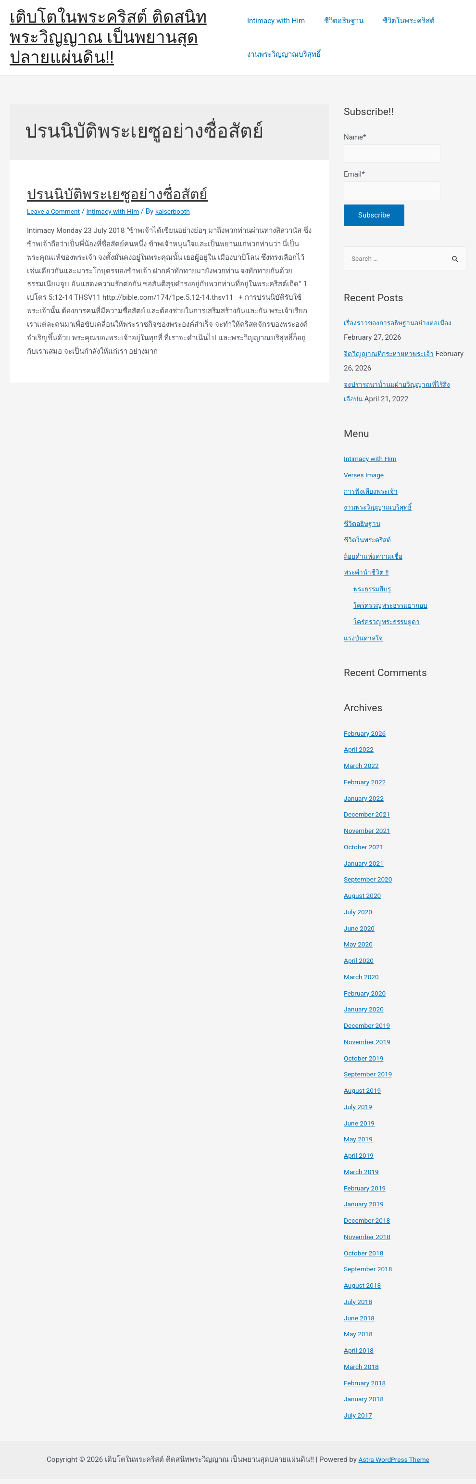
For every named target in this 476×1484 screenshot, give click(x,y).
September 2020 (370, 884)
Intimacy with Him (276, 20)
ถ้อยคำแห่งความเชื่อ (375, 561)
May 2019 (360, 1143)
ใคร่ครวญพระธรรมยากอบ (394, 610)
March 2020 (363, 981)
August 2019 (364, 1095)
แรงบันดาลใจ (365, 643)
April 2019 (360, 1160)
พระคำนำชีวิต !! (368, 577)
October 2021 (365, 851)
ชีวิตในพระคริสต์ (399, 20)
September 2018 (370, 1273)
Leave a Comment (56, 211)
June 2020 (360, 933)
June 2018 (360, 1322)
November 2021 (369, 835)
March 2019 (363, 1176)
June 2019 (360, 1128)
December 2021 (369, 819)
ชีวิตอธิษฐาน (339, 20)
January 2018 (366, 1403)
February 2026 (367, 738)
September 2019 (370, 1079)
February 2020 (367, 998)
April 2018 (360, 1355)
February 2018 (367, 1387)
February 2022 (367, 786)
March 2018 (363, 1371)
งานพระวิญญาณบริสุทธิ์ (284, 54)
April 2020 (360, 965)
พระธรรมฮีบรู (374, 593)
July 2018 (359, 1306)
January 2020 (366, 1014)
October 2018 (365, 1258)
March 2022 (363, 770)
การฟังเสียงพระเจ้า (373, 496)
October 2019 (365, 1063)
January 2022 (366, 803)
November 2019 (369, 1046)
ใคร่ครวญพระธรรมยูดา (389, 626)
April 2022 (360, 754)
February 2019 (367, 1193)
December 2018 (369, 1225)
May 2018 (360, 1338)
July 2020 (359, 916)
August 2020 (364, 900)
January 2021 (366, 868)
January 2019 (366, 1208)
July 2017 (359, 1420)
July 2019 (359, 1111)
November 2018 (369, 1241)
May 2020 (360, 949)
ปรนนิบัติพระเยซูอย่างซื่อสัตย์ (117, 194)
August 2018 (364, 1290)
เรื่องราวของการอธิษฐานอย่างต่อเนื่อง (402, 327)
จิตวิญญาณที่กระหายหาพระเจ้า (392, 358)
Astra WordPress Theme (394, 1464)
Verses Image (366, 479)
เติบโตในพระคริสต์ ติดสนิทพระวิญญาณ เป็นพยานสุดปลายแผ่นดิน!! (108, 37)
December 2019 (369, 1030)
